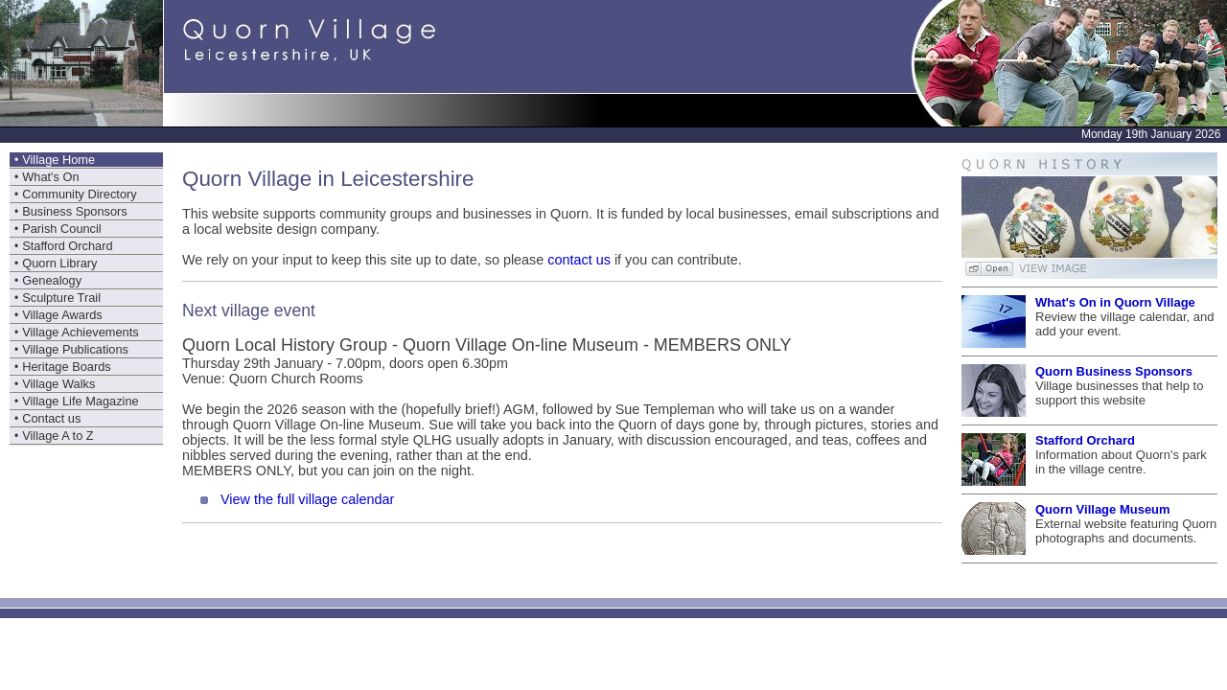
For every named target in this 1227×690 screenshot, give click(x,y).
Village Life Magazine (80, 401)
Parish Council (62, 228)
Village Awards (62, 315)
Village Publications (75, 349)
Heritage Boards (66, 366)
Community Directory (79, 194)
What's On (50, 177)
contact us (579, 259)
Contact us (51, 418)
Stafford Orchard (67, 246)
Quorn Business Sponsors (1113, 371)
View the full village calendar (307, 499)
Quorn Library (59, 263)
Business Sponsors (74, 211)
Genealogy (51, 280)
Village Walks (58, 384)
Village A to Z (57, 435)
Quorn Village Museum (1102, 509)
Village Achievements (80, 332)
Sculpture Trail (61, 297)
